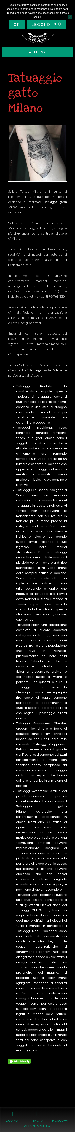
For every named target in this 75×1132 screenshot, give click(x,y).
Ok (17, 25)
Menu (40, 52)
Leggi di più (46, 25)
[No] (70, 17)
